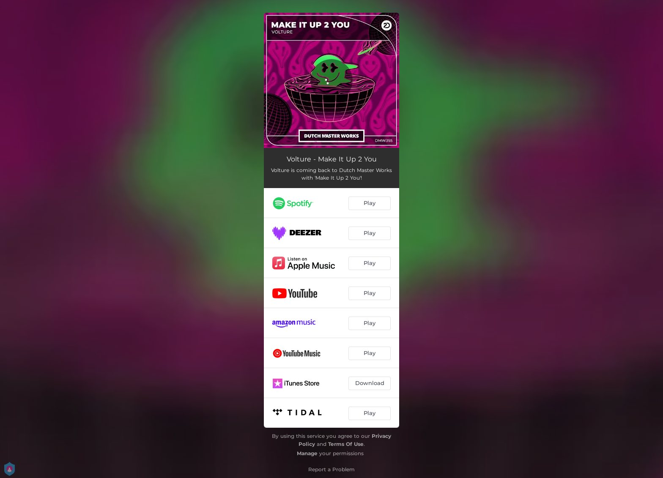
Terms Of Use (346, 444)
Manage (307, 453)
